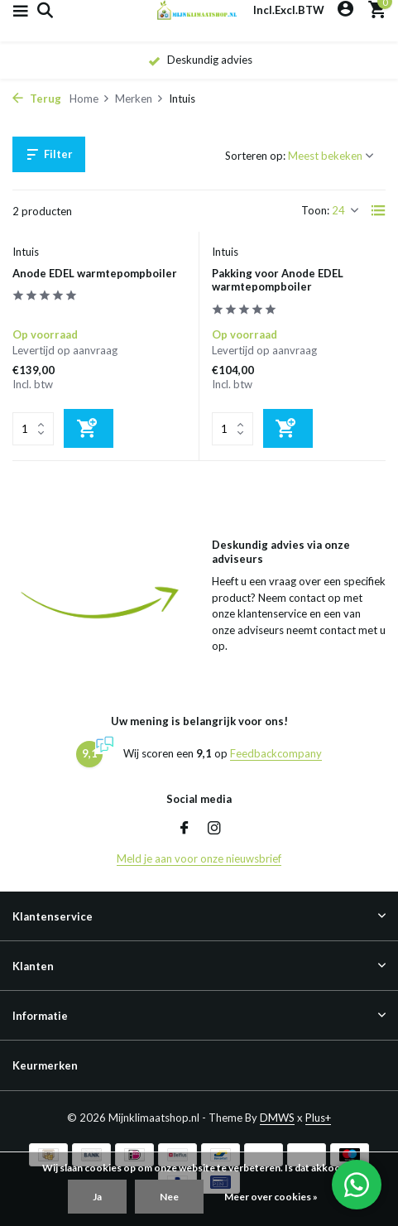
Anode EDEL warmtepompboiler (94, 273)
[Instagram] (214, 829)
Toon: (315, 210)
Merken (139, 98)
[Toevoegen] (88, 428)
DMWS (277, 1117)
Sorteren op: (255, 155)
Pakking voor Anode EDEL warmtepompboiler (277, 280)
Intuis (25, 251)
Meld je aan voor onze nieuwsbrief (199, 858)
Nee (169, 1196)
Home (90, 98)
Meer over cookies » (271, 1196)
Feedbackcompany (276, 753)
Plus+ (318, 1117)
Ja (97, 1196)
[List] (378, 210)
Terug (36, 98)
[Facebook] (184, 829)
